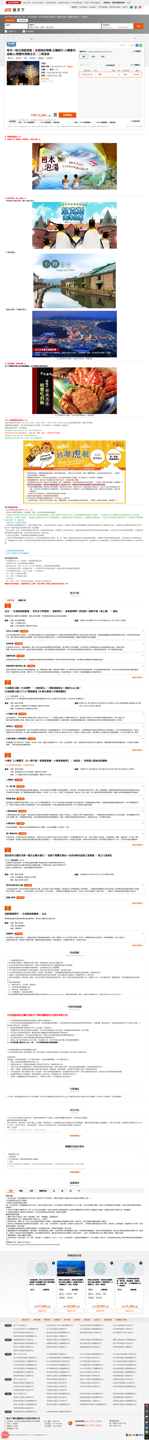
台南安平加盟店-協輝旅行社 (24, 1386)
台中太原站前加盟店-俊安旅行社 (125, 1354)
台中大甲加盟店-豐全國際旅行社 (125, 1365)
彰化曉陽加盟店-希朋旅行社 (24, 1372)
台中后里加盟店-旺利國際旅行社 (25, 1368)
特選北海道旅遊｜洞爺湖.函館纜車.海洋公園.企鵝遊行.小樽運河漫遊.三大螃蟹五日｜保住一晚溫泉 (71, 1282)
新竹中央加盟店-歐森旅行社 (24, 1347)
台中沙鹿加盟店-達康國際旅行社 (58, 1365)
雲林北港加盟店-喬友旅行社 (57, 1379)
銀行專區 (67, 1320)
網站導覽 (37, 1320)
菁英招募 (47, 1320)
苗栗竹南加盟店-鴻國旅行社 (123, 1347)
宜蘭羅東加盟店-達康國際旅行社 (25, 1412)
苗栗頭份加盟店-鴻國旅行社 (57, 1347)
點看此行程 (42, 1311)
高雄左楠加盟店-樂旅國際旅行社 (125, 1394)
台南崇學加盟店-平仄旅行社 (24, 1390)
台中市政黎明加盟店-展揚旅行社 (25, 1358)
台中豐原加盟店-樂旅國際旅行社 (125, 1358)
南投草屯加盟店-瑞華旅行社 (90, 1376)
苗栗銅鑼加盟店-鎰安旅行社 (90, 1347)
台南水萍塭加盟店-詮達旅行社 (124, 1383)
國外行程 (17, 17)
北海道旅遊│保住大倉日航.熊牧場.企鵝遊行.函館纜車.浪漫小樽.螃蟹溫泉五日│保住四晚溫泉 (42, 1282)
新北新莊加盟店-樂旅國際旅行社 (58, 1332)
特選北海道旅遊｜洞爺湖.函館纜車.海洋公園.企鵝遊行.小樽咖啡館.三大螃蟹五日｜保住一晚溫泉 (100, 1282)
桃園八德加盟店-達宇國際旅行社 (125, 1340)
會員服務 (93, 7)
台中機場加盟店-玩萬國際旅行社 (58, 1368)
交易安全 (97, 1320)
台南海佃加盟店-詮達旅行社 (57, 1390)
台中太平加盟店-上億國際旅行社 (91, 1368)
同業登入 (125, 7)
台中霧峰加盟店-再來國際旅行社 (91, 1365)
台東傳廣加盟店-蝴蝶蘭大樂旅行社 (59, 1412)
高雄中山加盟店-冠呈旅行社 (24, 1397)
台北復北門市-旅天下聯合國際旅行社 (60, 1325)
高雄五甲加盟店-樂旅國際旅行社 (58, 1394)
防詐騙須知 (83, 7)
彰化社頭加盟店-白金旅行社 (90, 1372)
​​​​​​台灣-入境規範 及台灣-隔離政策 (17, 553)
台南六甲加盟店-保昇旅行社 (90, 1386)
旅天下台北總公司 (20, 1325)
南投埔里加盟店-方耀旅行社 (24, 1376)
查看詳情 (106, 2)
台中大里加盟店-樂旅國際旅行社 (91, 1354)
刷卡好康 (45, 78)
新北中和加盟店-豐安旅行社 (24, 1332)
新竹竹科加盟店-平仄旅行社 (123, 1343)
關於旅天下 (26, 1320)
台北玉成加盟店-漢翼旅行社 (57, 1329)
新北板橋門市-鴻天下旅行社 (123, 1332)
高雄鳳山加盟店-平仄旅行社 (57, 1401)
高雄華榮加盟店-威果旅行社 (123, 1397)
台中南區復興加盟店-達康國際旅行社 (60, 1358)
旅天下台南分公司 (20, 1379)
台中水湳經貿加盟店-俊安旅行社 (58, 1361)
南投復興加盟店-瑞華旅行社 (123, 1376)
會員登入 (74, 7)
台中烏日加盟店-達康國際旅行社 (25, 1365)
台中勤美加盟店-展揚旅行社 (57, 1354)
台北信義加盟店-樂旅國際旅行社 (91, 1329)
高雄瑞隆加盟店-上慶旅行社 (90, 1401)
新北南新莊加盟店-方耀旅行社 (91, 1332)
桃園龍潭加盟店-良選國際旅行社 (58, 1343)
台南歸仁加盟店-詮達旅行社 (57, 1386)
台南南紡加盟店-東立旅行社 (57, 1383)
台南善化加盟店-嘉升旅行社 (90, 1383)
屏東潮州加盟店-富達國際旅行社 (125, 1404)
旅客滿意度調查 (115, 7)
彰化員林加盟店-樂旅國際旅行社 (125, 1368)
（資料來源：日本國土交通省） (16, 522)
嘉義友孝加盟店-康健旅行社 (24, 1383)
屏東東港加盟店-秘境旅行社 (24, 1408)
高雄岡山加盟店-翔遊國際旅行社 (125, 1401)
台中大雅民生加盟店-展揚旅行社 (125, 1361)
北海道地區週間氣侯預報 (15, 551)
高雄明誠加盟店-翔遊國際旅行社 (91, 1397)
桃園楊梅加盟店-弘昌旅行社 (24, 1340)
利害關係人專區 (121, 1320)
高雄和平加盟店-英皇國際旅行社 (91, 1394)
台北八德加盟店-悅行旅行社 (123, 1325)
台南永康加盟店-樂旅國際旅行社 (125, 1386)
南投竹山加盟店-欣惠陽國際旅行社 (59, 1376)
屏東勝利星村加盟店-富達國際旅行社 (93, 1404)
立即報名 (67, 115)
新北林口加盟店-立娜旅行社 (57, 1336)
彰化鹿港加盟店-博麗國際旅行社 (125, 1372)
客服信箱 (87, 1320)
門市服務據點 (103, 7)
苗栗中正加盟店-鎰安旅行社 (24, 1350)
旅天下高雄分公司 (20, 1394)
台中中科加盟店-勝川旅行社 (90, 1358)
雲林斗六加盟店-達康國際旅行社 (91, 1379)
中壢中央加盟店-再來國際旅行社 (91, 1340)
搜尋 (138, 26)
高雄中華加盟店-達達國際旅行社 (25, 1401)
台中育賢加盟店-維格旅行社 (90, 1361)
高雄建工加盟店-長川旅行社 (57, 1397)
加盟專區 (77, 1320)
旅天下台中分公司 (20, 1354)
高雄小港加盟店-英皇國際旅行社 (25, 1404)
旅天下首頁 (9, 17)
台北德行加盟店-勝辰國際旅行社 (91, 1325)
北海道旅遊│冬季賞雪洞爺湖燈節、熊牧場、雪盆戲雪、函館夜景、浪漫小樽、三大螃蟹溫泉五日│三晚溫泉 (129, 1282)
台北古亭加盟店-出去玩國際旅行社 (26, 1329)
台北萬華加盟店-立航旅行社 (123, 1329)
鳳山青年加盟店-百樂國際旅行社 (58, 1404)
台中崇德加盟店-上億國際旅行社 (25, 1361)
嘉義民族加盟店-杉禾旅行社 (123, 1379)
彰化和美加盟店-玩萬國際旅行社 (58, 1372)
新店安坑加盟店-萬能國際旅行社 (25, 1336)
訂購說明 (57, 1320)
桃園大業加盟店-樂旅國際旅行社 (25, 1343)
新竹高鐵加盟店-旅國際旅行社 (91, 1343)
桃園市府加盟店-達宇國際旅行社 (58, 1340)
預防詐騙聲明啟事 (118, 2)
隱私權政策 (108, 1320)
